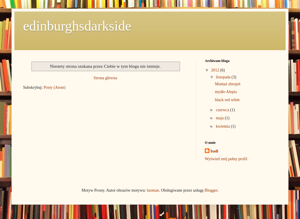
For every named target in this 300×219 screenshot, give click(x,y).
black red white (227, 100)
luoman (153, 190)
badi (214, 151)
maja (220, 118)
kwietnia (223, 126)
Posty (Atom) (54, 87)
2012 (215, 70)
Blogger (211, 190)
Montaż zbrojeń (227, 84)
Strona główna (105, 78)
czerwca (223, 110)
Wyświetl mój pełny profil (226, 159)
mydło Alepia (226, 92)
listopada (223, 77)
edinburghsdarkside (77, 25)
